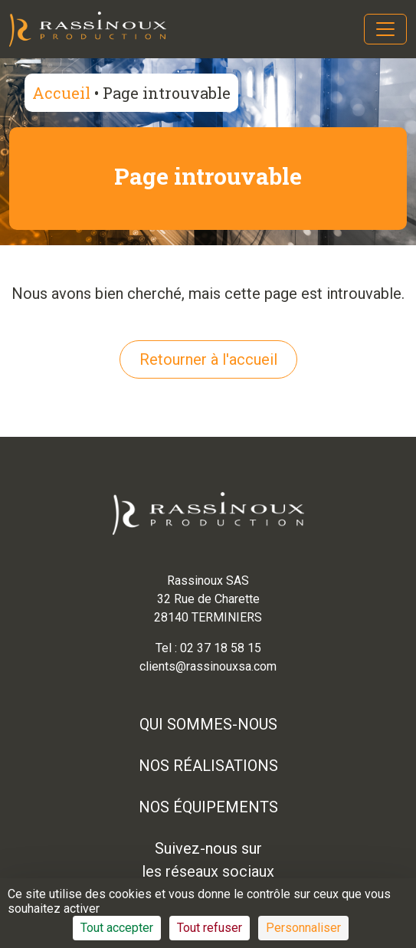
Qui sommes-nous (208, 724)
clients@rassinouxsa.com (208, 666)
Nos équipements (208, 807)
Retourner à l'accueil (208, 359)
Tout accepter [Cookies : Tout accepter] (116, 927)
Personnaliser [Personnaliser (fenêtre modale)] (303, 927)
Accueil (61, 93)
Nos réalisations (208, 765)
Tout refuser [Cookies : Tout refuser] (209, 927)
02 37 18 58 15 (220, 648)
